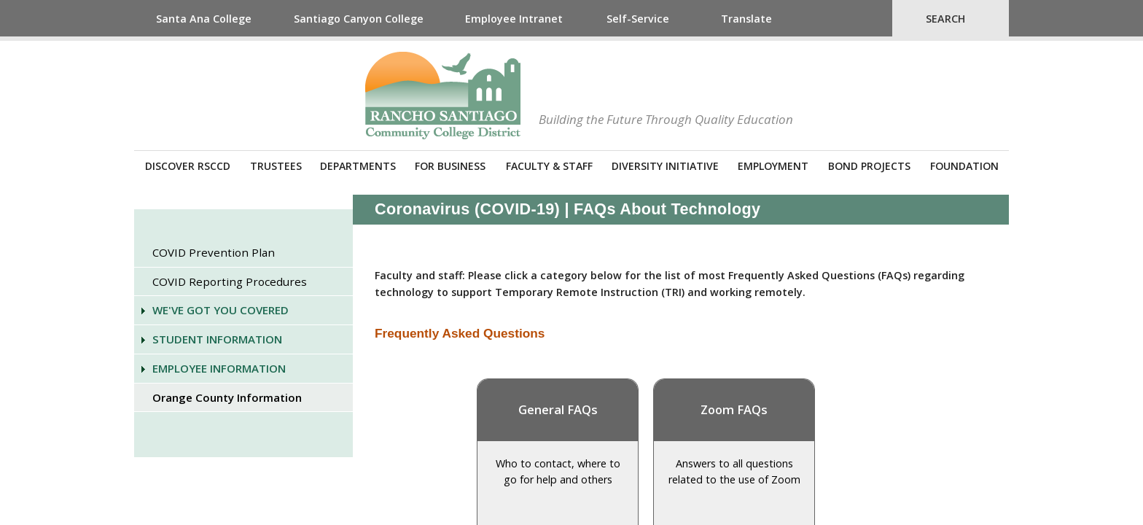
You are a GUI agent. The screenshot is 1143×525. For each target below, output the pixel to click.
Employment (773, 166)
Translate (746, 19)
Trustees (276, 166)
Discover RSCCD (187, 166)
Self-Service (637, 19)
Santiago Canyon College (359, 19)
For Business (450, 166)
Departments (358, 166)
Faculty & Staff (549, 166)
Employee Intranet (514, 19)
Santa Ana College (203, 19)
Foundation (964, 166)
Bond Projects (869, 166)
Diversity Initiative (665, 166)
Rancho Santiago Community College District (442, 95)
